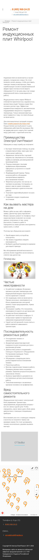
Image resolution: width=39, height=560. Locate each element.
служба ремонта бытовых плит (19, 124)
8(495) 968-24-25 (11, 524)
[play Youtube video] (19, 270)
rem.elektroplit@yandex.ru (20, 14)
